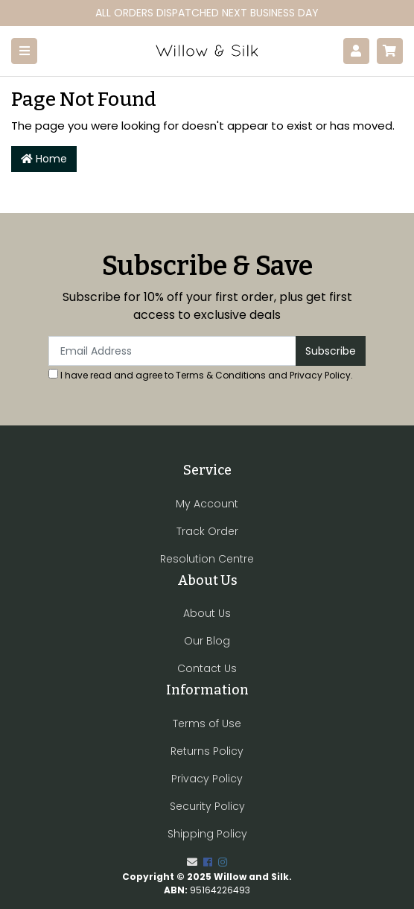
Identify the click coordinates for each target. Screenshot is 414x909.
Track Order (207, 531)
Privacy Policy (320, 375)
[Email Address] (172, 351)
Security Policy (207, 806)
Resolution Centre (207, 558)
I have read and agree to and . (200, 375)
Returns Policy (207, 751)
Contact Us (207, 668)
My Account (207, 503)
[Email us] (192, 862)
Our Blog (207, 640)
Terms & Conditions (221, 375)
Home (44, 158)
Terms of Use (207, 723)
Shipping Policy (207, 833)
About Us (207, 613)
